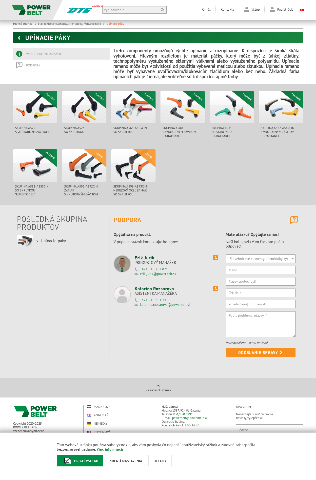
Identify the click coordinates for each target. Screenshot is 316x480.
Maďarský (98, 407)
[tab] (61, 54)
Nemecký (97, 424)
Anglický (97, 415)
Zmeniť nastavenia (125, 461)
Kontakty (227, 9)
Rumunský (98, 432)
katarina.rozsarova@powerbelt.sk (165, 304)
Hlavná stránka (25, 23)
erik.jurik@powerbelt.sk (158, 273)
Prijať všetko (80, 460)
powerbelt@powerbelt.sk (189, 418)
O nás (206, 9)
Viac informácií (110, 449)
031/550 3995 (183, 414)
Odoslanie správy (260, 352)
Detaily (160, 461)
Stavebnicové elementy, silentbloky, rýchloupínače (71, 23)
